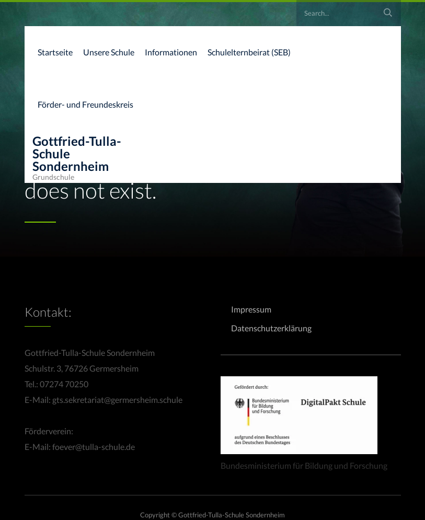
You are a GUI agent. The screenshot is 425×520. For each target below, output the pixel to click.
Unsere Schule (108, 52)
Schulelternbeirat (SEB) (249, 52)
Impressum (251, 309)
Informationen (171, 52)
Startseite (55, 52)
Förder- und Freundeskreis (85, 104)
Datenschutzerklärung (271, 328)
